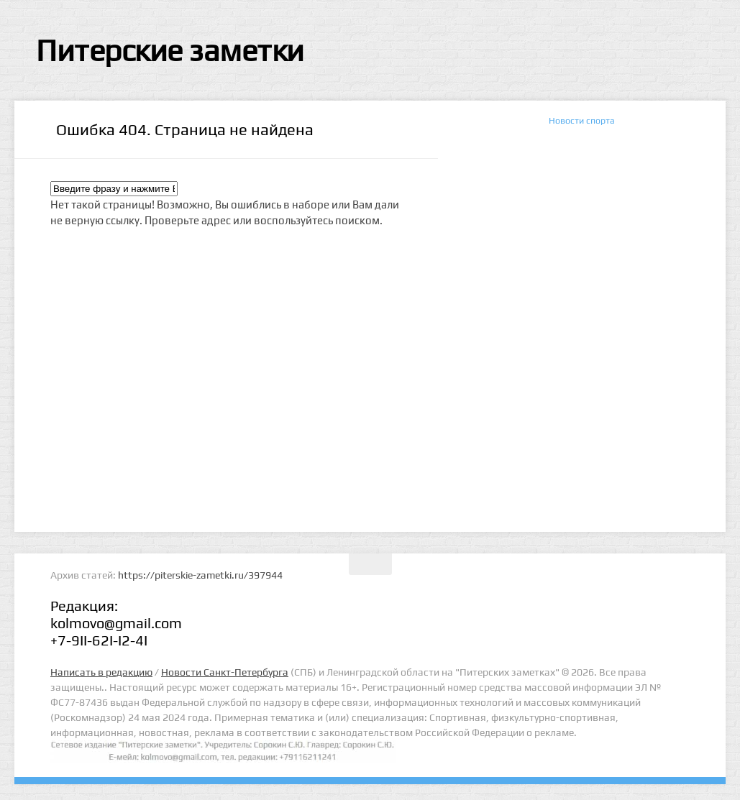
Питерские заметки (170, 50)
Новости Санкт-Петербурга (224, 672)
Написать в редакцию (101, 672)
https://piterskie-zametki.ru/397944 (200, 575)
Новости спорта (582, 120)
